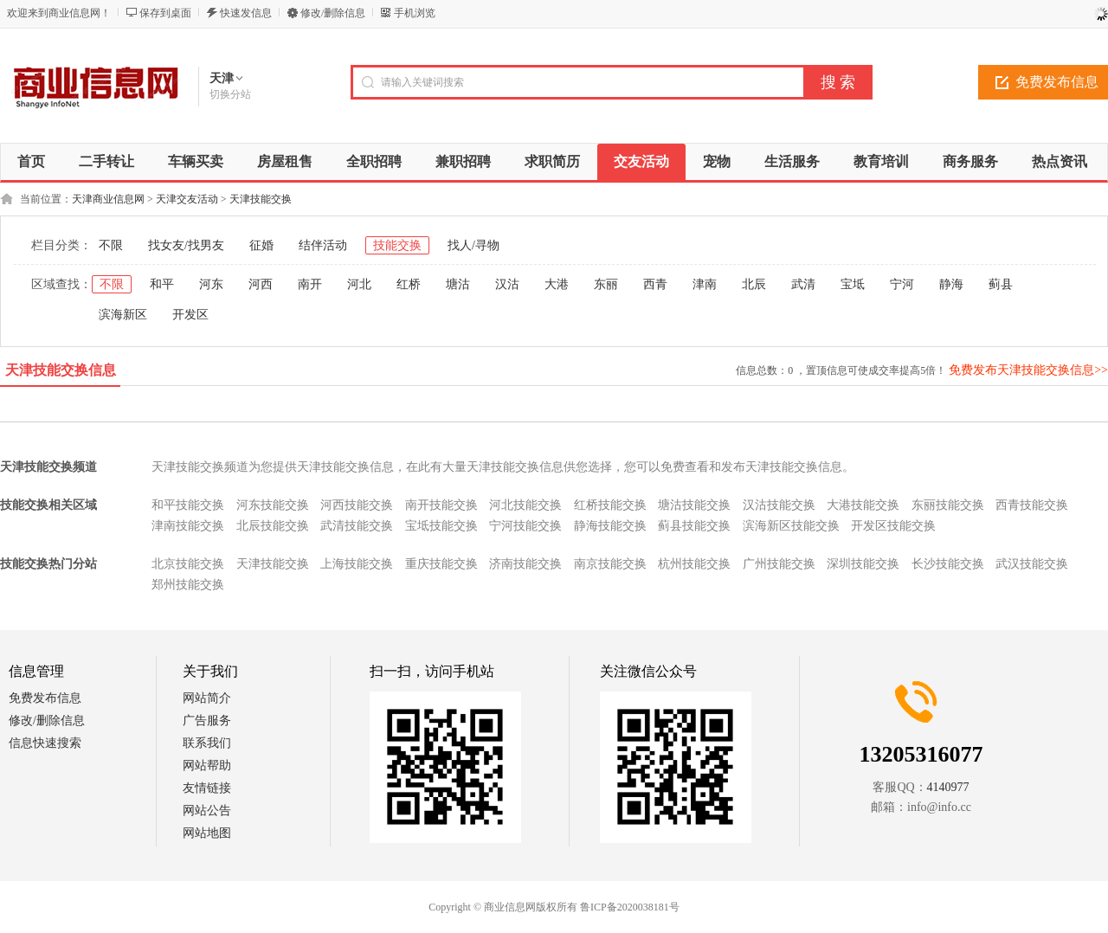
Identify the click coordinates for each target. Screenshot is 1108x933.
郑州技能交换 (187, 584)
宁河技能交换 (525, 525)
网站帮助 (207, 765)
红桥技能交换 (610, 505)
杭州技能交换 (694, 563)
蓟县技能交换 (694, 525)
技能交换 (397, 245)
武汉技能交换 (1031, 563)
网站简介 (207, 698)
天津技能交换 (260, 199)
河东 (211, 284)
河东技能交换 (272, 505)
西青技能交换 (1031, 505)
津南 (704, 284)
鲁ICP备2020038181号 (630, 907)
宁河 (902, 284)
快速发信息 (246, 13)
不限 (111, 245)
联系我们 (207, 743)
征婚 (261, 245)
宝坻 (853, 284)
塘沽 (458, 284)
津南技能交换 (187, 525)
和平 (162, 284)
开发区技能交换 (893, 525)
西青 (655, 284)
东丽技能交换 (948, 505)
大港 (556, 284)
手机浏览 (414, 13)
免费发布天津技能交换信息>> (1028, 370)
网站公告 (207, 810)
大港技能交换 (863, 505)
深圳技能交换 (863, 563)
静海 (951, 284)
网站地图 (207, 833)
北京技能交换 (187, 563)
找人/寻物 (473, 245)
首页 (31, 161)
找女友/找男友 (186, 245)
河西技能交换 (356, 505)
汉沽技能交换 (779, 505)
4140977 (948, 787)
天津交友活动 (187, 199)
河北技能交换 (525, 505)
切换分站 (230, 94)
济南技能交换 (525, 563)
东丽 (606, 284)
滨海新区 (123, 314)
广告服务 (207, 720)
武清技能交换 (356, 525)
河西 (260, 284)
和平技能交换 (187, 505)
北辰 (754, 284)
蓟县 (1001, 284)
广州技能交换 (779, 563)
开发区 (190, 314)
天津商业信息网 (108, 199)
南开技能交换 (441, 505)
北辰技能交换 (272, 525)
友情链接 (207, 788)
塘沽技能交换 (694, 505)
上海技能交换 (356, 563)
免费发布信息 (45, 698)
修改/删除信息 (332, 13)
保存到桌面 (165, 13)
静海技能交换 (610, 525)
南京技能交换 (610, 563)
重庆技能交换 (441, 563)
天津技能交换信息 (60, 370)
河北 (359, 284)
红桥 (408, 284)
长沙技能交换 (948, 563)
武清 (803, 284)
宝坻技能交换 (441, 525)
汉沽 (507, 284)
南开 (310, 284)
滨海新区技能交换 (791, 525)
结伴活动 (323, 245)
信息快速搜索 (45, 743)
